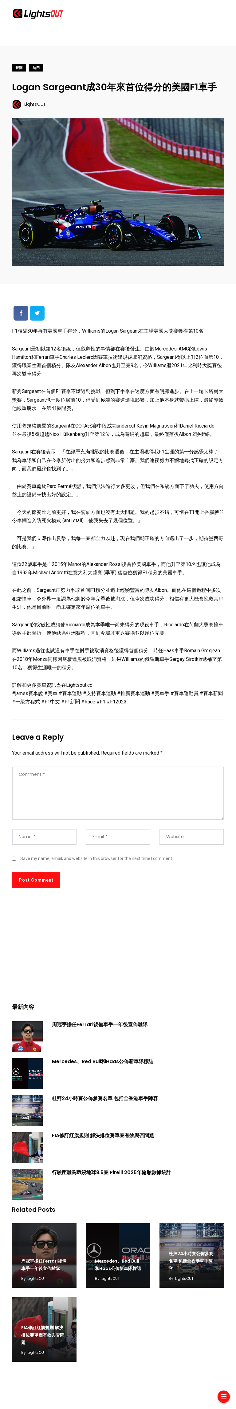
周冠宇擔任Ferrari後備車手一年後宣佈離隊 (100, 1024)
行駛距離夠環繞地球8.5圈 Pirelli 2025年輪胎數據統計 (111, 1172)
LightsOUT (37, 1278)
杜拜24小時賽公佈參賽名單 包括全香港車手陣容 (105, 1098)
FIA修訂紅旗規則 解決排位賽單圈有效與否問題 (103, 1135)
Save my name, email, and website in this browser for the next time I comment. (96, 858)
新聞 (19, 68)
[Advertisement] (118, 950)
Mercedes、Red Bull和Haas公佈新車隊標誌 (102, 1061)
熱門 (36, 68)
